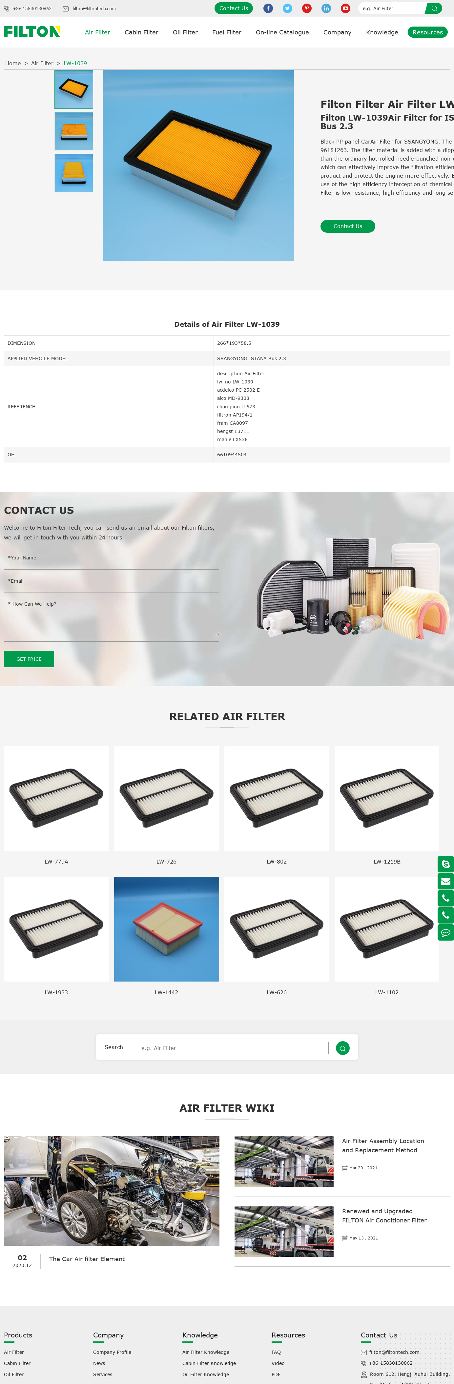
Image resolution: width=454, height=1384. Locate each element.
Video (278, 1363)
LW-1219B (387, 862)
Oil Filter (185, 32)
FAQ (276, 1352)
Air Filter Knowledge (205, 1352)
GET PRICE (29, 659)
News (99, 1363)
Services (102, 1374)
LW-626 (277, 992)
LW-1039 (75, 63)
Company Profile (112, 1352)
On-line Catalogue (282, 32)
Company (337, 32)
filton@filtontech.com (94, 9)
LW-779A (56, 862)
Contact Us (233, 8)
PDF (276, 1374)
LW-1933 (56, 992)
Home (13, 63)
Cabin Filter (141, 32)
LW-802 (277, 862)
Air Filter (97, 32)
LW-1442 (166, 992)
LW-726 (166, 862)
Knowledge (382, 32)
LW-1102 (387, 992)
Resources (428, 32)
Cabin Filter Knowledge (209, 1363)
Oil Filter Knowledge (205, 1374)
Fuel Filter (226, 32)
